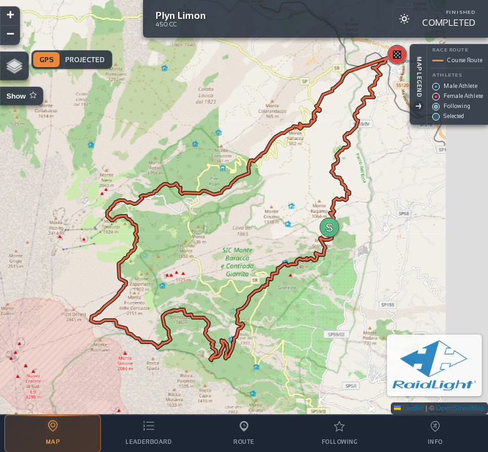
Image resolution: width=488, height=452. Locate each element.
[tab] (52, 433)
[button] (329, 227)
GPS (47, 59)
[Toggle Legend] (404, 106)
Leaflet (408, 408)
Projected (85, 59)
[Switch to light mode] (403, 18)
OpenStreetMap (460, 408)
